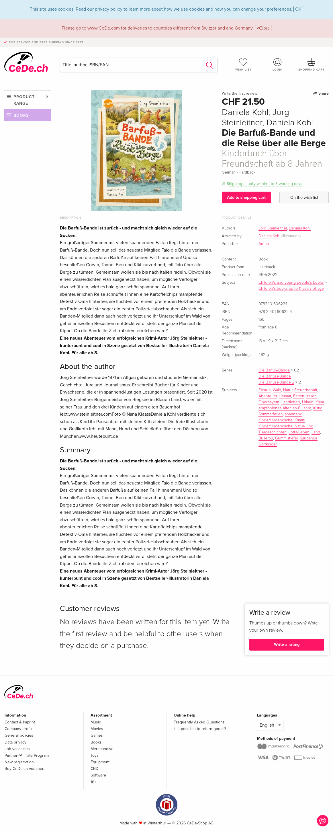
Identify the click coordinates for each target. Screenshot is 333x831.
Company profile (19, 728)
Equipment (100, 762)
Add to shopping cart (246, 197)
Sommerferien (270, 414)
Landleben (290, 402)
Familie (264, 390)
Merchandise (102, 748)
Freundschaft (305, 390)
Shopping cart (312, 64)
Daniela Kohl (300, 228)
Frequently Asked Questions (199, 722)
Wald (277, 390)
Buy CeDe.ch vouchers (25, 768)
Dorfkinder (267, 444)
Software (98, 775)
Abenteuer (267, 396)
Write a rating (286, 644)
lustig (317, 408)
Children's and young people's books (291, 283)
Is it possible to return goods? (200, 728)
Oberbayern (268, 402)
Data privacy (15, 742)
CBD (95, 768)
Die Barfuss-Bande (274, 376)
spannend (293, 414)
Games (97, 735)
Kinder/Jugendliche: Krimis (281, 420)
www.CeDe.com (103, 28)
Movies (97, 728)
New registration (19, 762)
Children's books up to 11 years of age (291, 289)
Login (277, 64)
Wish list (243, 64)
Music (96, 722)
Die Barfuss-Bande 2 (276, 382)
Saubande (309, 438)
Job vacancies (17, 748)
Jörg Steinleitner (272, 228)
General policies (19, 735)
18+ (93, 782)
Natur (287, 390)
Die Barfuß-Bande (274, 370)
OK (298, 9)
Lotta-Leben (299, 432)
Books (21, 115)
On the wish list (304, 197)
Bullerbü (265, 438)
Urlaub (308, 402)
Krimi (320, 402)
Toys (95, 755)
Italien (311, 396)
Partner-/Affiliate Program (27, 755)
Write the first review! (240, 94)
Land (316, 432)
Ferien (298, 396)
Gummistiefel (286, 438)
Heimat (285, 396)
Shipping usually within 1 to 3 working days (264, 183)
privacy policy (108, 9)
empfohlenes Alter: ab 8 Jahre (284, 408)
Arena (263, 244)
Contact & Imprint (20, 722)
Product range (24, 100)
